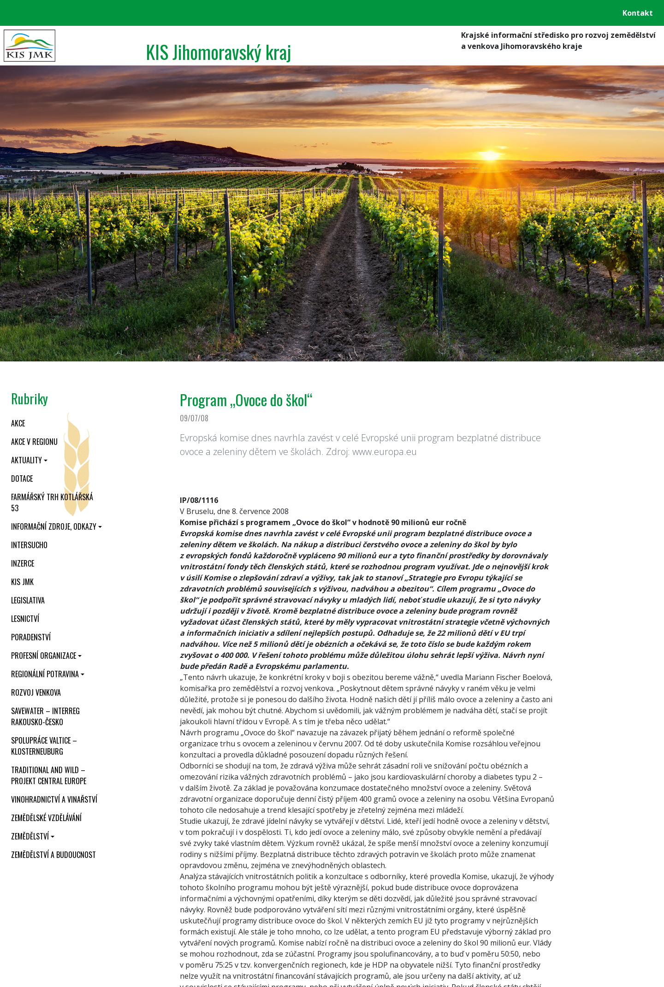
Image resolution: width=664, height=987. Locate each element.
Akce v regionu (34, 441)
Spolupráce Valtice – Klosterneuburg (44, 746)
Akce (18, 423)
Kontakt (637, 13)
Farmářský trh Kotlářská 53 (52, 502)
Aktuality (26, 460)
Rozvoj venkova (36, 692)
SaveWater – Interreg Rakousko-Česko (45, 716)
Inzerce (22, 563)
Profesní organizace (43, 655)
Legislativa (28, 600)
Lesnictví (25, 618)
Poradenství (31, 637)
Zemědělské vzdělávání (46, 817)
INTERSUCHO (29, 544)
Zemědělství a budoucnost (53, 854)
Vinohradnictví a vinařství (54, 799)
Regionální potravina (45, 674)
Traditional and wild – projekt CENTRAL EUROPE (48, 775)
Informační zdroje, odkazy (53, 526)
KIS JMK (22, 581)
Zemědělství (30, 836)
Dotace (22, 478)
